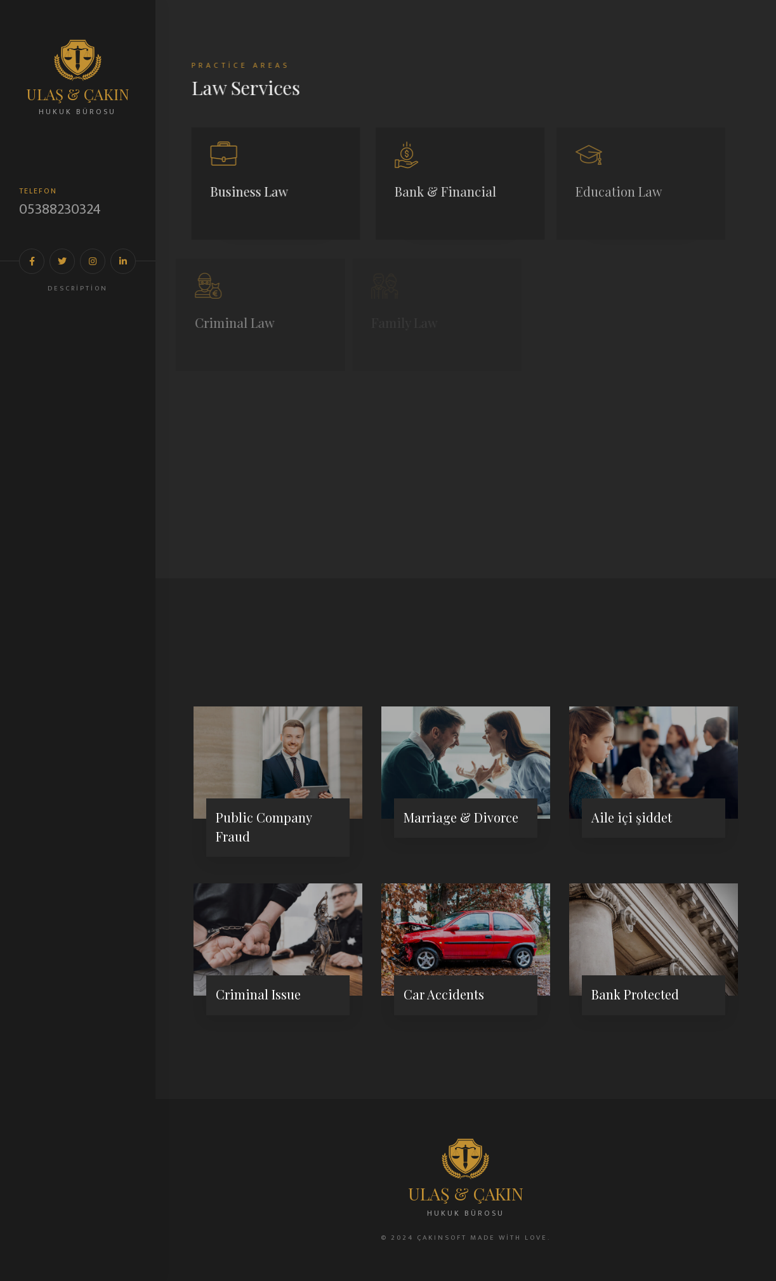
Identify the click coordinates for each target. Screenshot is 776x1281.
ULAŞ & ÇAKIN (77, 94)
